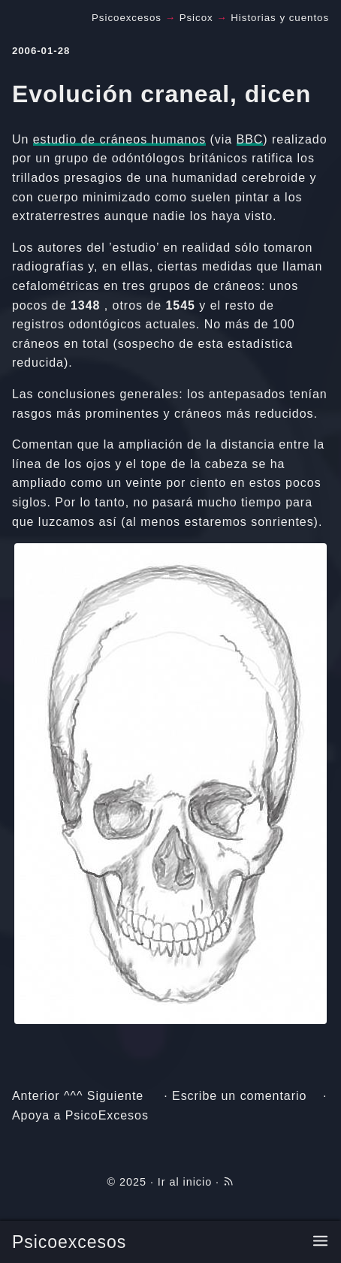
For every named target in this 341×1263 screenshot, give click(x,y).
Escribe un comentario (239, 1095)
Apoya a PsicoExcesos (80, 1115)
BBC (250, 139)
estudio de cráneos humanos (119, 139)
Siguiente (115, 1095)
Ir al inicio (185, 1182)
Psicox (196, 17)
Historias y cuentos (280, 17)
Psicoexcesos (69, 1242)
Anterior (36, 1095)
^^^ (73, 1095)
